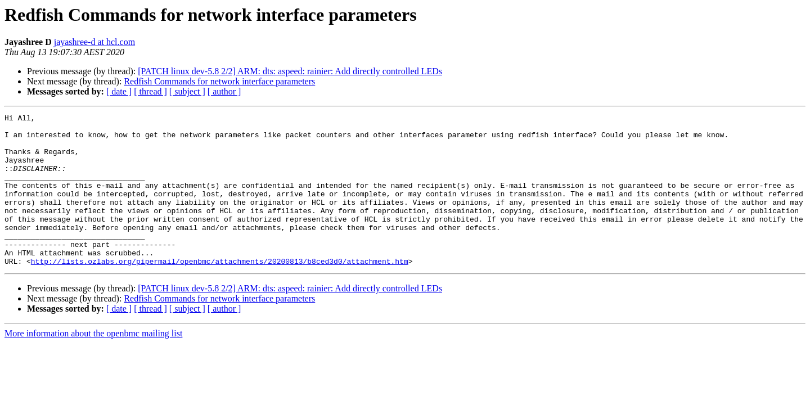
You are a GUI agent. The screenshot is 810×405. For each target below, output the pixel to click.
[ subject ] (187, 91)
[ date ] (119, 91)
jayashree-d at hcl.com (94, 42)
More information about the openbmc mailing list (93, 363)
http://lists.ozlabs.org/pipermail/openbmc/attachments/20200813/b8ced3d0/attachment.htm (219, 291)
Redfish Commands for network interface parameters (219, 81)
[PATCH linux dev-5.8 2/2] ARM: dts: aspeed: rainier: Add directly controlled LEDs (290, 71)
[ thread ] (150, 91)
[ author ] (224, 91)
